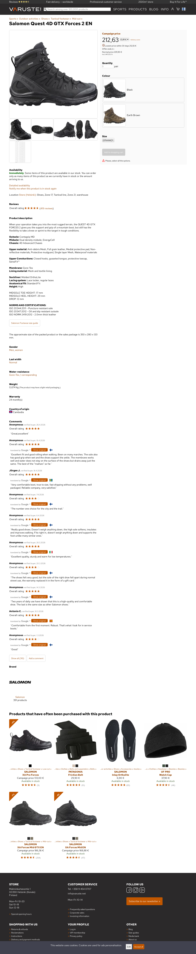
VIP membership (77, 932)
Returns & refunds (19, 929)
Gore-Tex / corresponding (23, 374)
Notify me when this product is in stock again (33, 188)
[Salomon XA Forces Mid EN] (75, 827)
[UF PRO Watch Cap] (165, 754)
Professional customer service (106, 1)
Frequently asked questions (82, 909)
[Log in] (172, 9)
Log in (73, 929)
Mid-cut (77, 18)
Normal (13, 362)
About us (132, 939)
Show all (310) (17, 658)
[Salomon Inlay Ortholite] (120, 754)
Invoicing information (79, 916)
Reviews (19, 1)
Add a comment (36, 658)
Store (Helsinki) (27, 194)
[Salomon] (20, 688)
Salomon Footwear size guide (24, 323)
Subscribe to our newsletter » (144, 901)
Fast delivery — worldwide (59, 1)
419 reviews (46, 208)
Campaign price (111, 33)
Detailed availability (19, 185)
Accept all (138, 946)
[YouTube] (142, 890)
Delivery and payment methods (25, 939)
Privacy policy (76, 936)
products (138, 9)
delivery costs (135, 40)
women (19, 350)
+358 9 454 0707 (81, 889)
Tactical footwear (61, 18)
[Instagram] (135, 890)
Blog (130, 929)
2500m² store (145, 1)
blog (154, 9)
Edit (129, 946)
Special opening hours (21, 914)
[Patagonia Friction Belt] (75, 754)
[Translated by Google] (19, 450)
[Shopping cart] (178, 9)
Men (11, 350)
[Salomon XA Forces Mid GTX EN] (30, 827)
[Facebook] (129, 890)
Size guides (133, 932)
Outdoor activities (29, 18)
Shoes (45, 18)
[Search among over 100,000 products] (77, 9)
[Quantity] (108, 66)
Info (165, 9)
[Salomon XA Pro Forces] (30, 754)
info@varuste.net (77, 893)
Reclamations (17, 932)
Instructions (16, 936)
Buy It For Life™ (178, 1)
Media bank (133, 936)
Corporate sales (77, 912)
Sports (119, 9)
